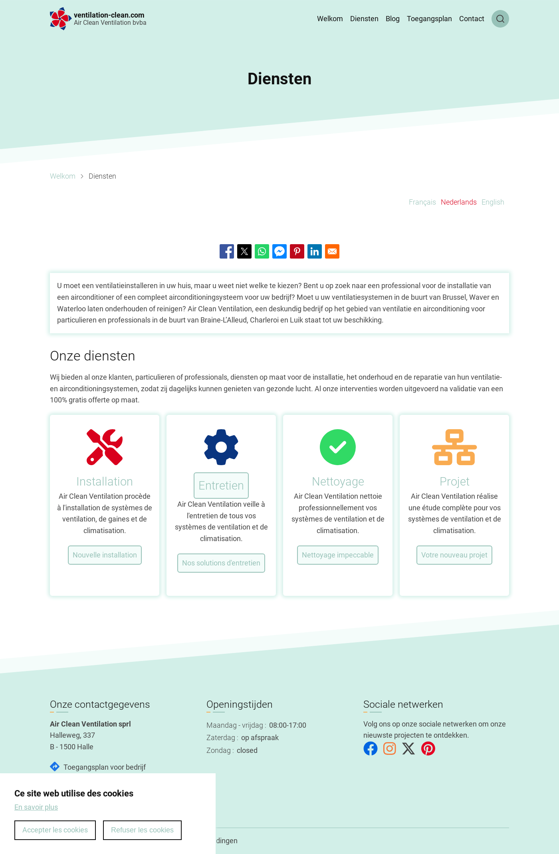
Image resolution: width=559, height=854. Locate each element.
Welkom (330, 18)
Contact (471, 18)
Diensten (364, 18)
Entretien (221, 485)
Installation (104, 481)
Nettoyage (338, 481)
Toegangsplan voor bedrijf (104, 767)
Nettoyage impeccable (338, 555)
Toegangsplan (429, 18)
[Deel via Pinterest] (297, 251)
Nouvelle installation (105, 555)
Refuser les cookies (142, 837)
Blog (393, 18)
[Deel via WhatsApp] (262, 251)
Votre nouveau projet (454, 555)
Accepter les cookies (55, 836)
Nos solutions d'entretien (221, 563)
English (493, 202)
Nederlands (459, 202)
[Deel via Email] (332, 251)
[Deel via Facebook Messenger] (279, 251)
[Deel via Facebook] (227, 251)
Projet (455, 481)
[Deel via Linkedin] (314, 251)
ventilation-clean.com (109, 15)
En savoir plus (36, 814)
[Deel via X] (244, 251)
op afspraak (260, 737)
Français (422, 202)
